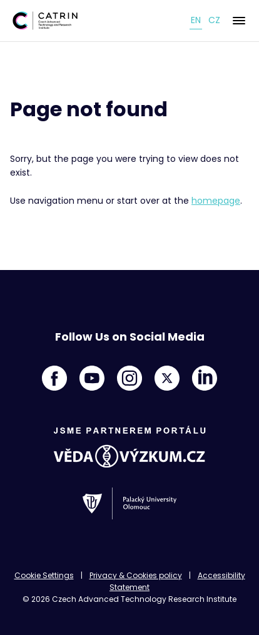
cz (214, 20)
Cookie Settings (44, 575)
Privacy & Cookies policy (135, 575)
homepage (215, 200)
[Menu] (239, 20)
